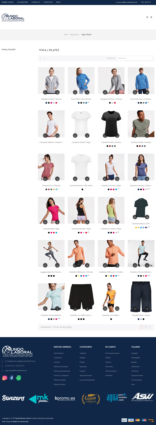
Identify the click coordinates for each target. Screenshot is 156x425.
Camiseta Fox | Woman (51, 186)
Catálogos (48, 2)
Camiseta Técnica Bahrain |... (141, 272)
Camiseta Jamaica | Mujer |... (141, 186)
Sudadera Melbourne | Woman (81, 272)
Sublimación (135, 367)
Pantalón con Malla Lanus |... (81, 315)
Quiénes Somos (8, 2)
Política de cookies (59, 384)
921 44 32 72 (146, 2)
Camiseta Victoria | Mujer (111, 186)
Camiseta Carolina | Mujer (111, 229)
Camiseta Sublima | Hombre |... (51, 142)
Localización (22, 2)
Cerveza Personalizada (87, 380)
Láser (133, 384)
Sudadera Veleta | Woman (51, 99)
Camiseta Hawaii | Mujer (81, 142)
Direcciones (109, 367)
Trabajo (82, 362)
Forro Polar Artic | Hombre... (141, 99)
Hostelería (83, 353)
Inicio (58, 2)
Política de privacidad (61, 367)
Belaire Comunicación (20, 422)
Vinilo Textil (134, 371)
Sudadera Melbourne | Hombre (111, 272)
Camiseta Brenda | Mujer (81, 229)
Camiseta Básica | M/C (141, 224)
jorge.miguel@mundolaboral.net (16, 370)
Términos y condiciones (61, 375)
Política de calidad (60, 380)
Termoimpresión (136, 380)
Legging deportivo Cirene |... (51, 272)
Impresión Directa (137, 375)
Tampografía (135, 358)
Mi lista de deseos (111, 371)
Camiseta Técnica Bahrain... (51, 315)
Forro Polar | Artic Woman (81, 99)
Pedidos (107, 358)
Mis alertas (108, 375)
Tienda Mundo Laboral (23, 418)
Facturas (108, 362)
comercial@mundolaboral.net (126, 2)
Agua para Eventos (86, 375)
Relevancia (135, 58)
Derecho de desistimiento (62, 371)
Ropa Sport (83, 367)
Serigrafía (134, 353)
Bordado (134, 362)
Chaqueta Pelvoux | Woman (111, 99)
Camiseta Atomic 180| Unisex (81, 186)
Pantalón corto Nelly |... (111, 315)
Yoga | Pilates (8, 50)
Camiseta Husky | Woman (111, 142)
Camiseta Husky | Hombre (141, 142)
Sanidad (82, 358)
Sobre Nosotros (59, 353)
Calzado (82, 371)
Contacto (35, 2)
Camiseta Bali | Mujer (51, 229)
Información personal (112, 353)
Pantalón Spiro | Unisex (141, 315)
